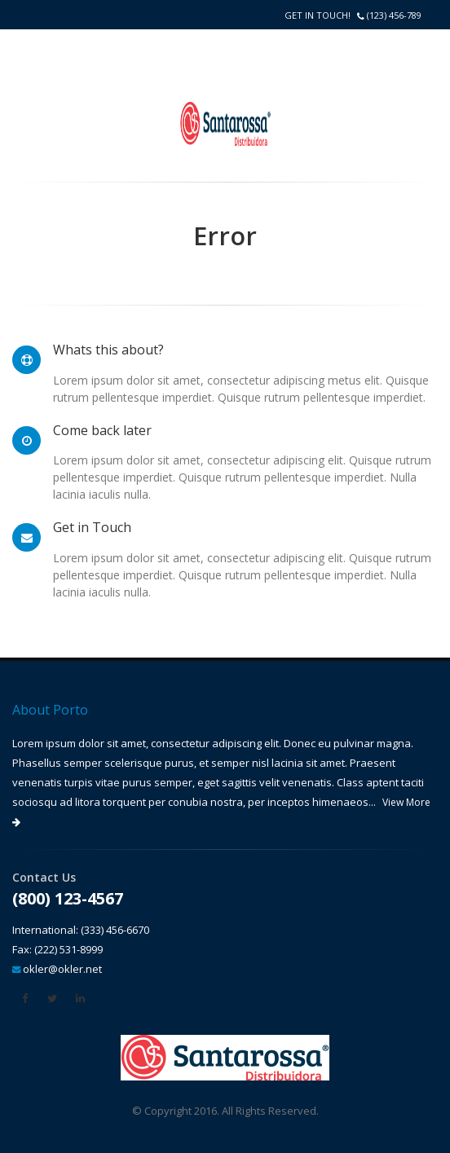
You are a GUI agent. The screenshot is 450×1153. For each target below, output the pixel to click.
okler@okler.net (62, 969)
